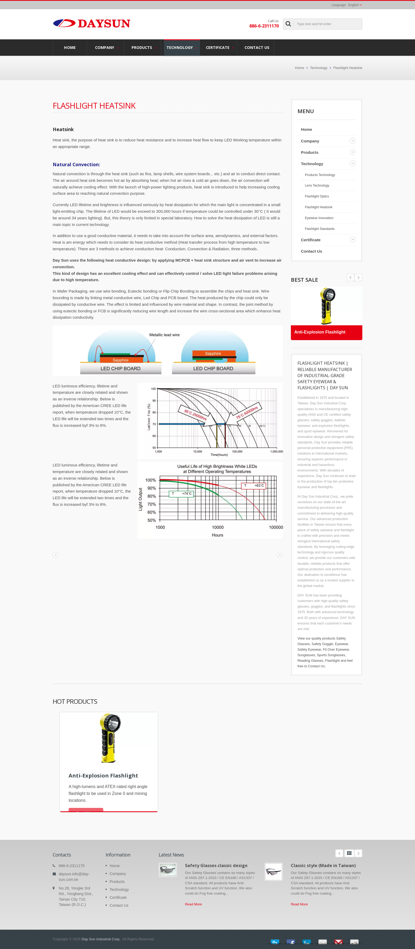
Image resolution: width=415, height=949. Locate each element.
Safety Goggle (322, 644)
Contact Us (257, 47)
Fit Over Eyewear (336, 649)
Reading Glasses (310, 661)
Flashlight (332, 661)
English (353, 5)
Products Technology (320, 175)
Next (350, 277)
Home (70, 47)
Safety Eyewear (309, 649)
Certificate (220, 47)
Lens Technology (317, 185)
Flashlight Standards (320, 229)
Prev (358, 277)
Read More (193, 904)
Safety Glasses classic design (216, 865)
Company (107, 47)
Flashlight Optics (317, 196)
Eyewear (341, 644)
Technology (182, 47)
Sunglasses (306, 655)
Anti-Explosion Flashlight (321, 330)
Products (144, 47)
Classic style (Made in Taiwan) (323, 865)
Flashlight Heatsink (347, 68)
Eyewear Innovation (319, 218)
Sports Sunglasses (331, 655)
